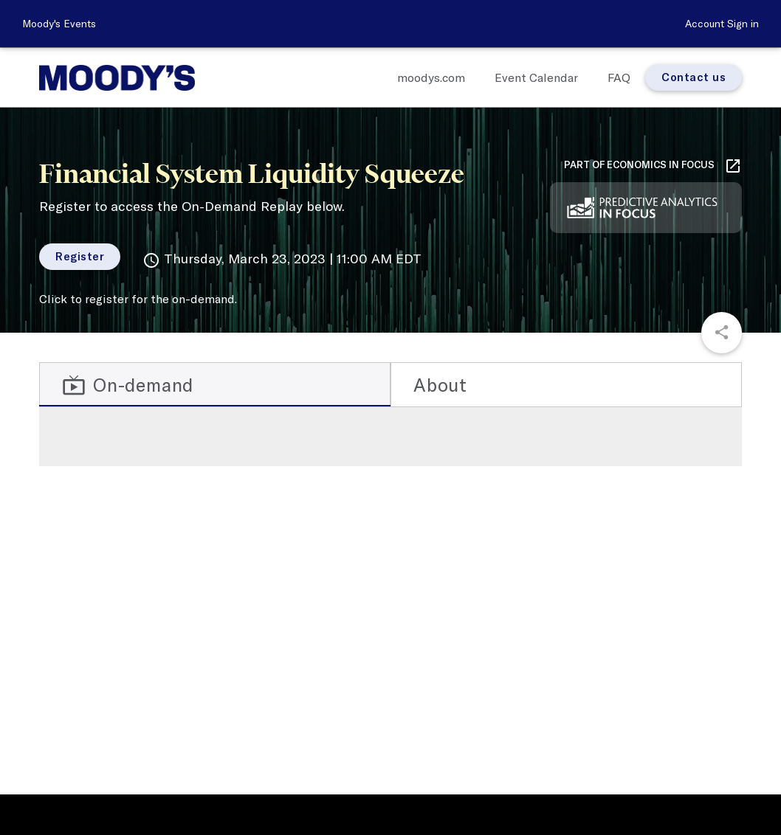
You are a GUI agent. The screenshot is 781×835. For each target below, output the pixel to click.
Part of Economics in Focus (653, 166)
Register (79, 256)
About (440, 384)
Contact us (693, 77)
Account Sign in (722, 23)
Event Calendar (536, 77)
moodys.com (431, 77)
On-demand (127, 385)
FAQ (619, 77)
